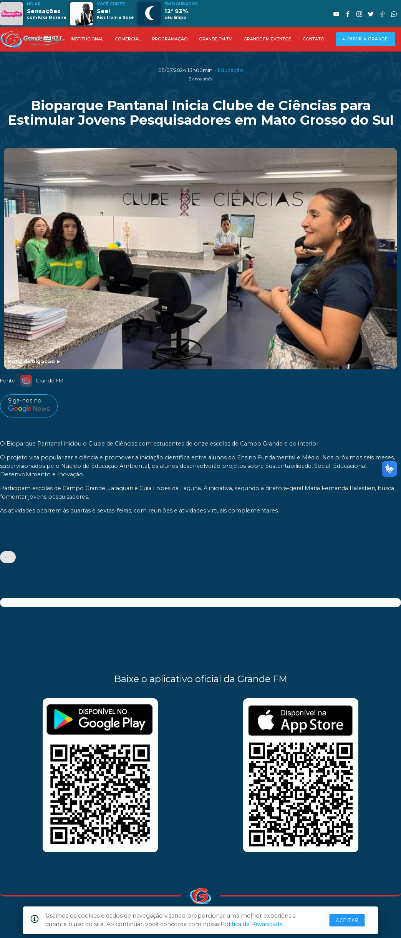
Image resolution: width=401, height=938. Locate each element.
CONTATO (313, 39)
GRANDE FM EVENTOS (267, 39)
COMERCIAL (128, 39)
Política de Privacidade (251, 924)
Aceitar (347, 920)
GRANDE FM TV (215, 39)
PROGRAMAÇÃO (169, 39)
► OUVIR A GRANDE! (365, 39)
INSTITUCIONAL (87, 39)
